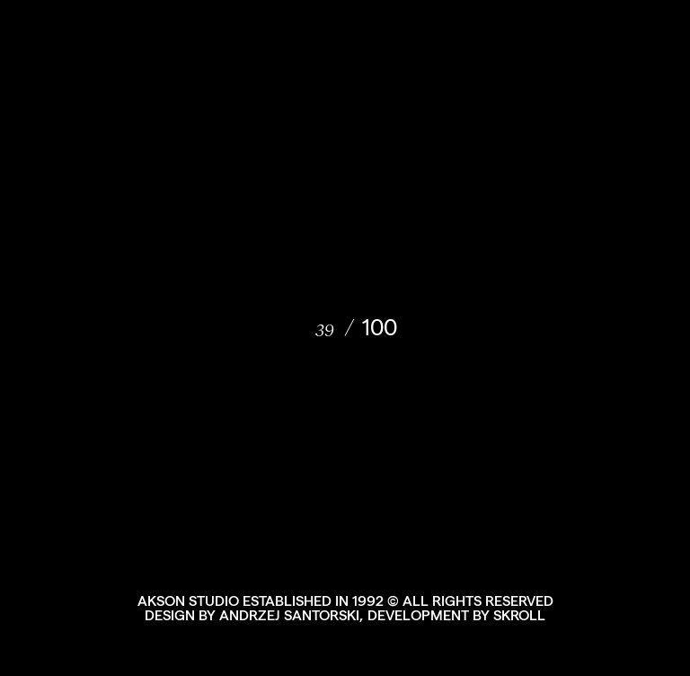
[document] (345, 338)
